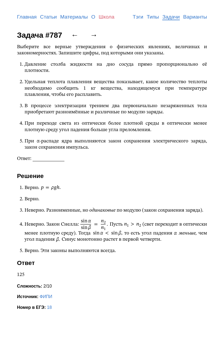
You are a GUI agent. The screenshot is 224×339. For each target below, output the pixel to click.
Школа (106, 17)
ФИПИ (46, 296)
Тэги (138, 17)
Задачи (171, 17)
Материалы (74, 17)
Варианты (195, 17)
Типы (153, 17)
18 (49, 307)
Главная (27, 17)
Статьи (48, 17)
